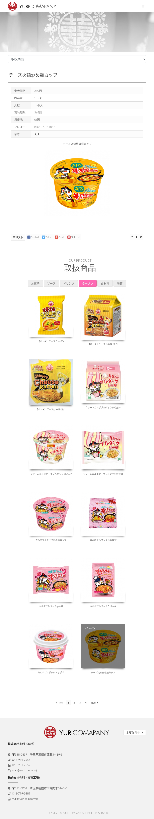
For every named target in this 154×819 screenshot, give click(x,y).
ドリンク (68, 283)
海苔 (120, 283)
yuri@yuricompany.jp (25, 770)
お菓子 (35, 283)
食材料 (105, 283)
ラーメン (87, 283)
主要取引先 (133, 732)
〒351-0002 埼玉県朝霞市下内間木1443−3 (40, 788)
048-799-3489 (21, 793)
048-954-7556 (21, 759)
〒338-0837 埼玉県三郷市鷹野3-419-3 (37, 754)
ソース (51, 283)
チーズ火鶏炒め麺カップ (33, 75)
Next (94, 702)
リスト (18, 237)
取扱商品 (80, 267)
